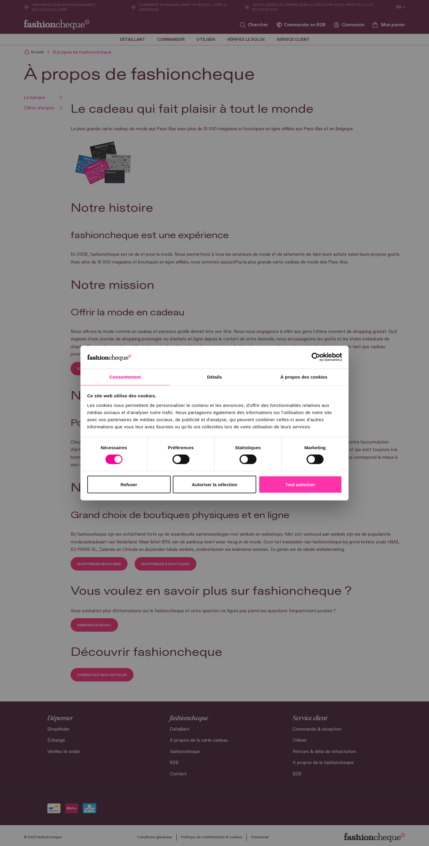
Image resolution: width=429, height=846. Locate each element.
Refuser (129, 484)
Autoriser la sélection (214, 484)
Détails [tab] (214, 376)
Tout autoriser (300, 484)
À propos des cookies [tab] (303, 376)
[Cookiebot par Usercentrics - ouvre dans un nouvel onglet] (316, 356)
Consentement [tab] (125, 376)
